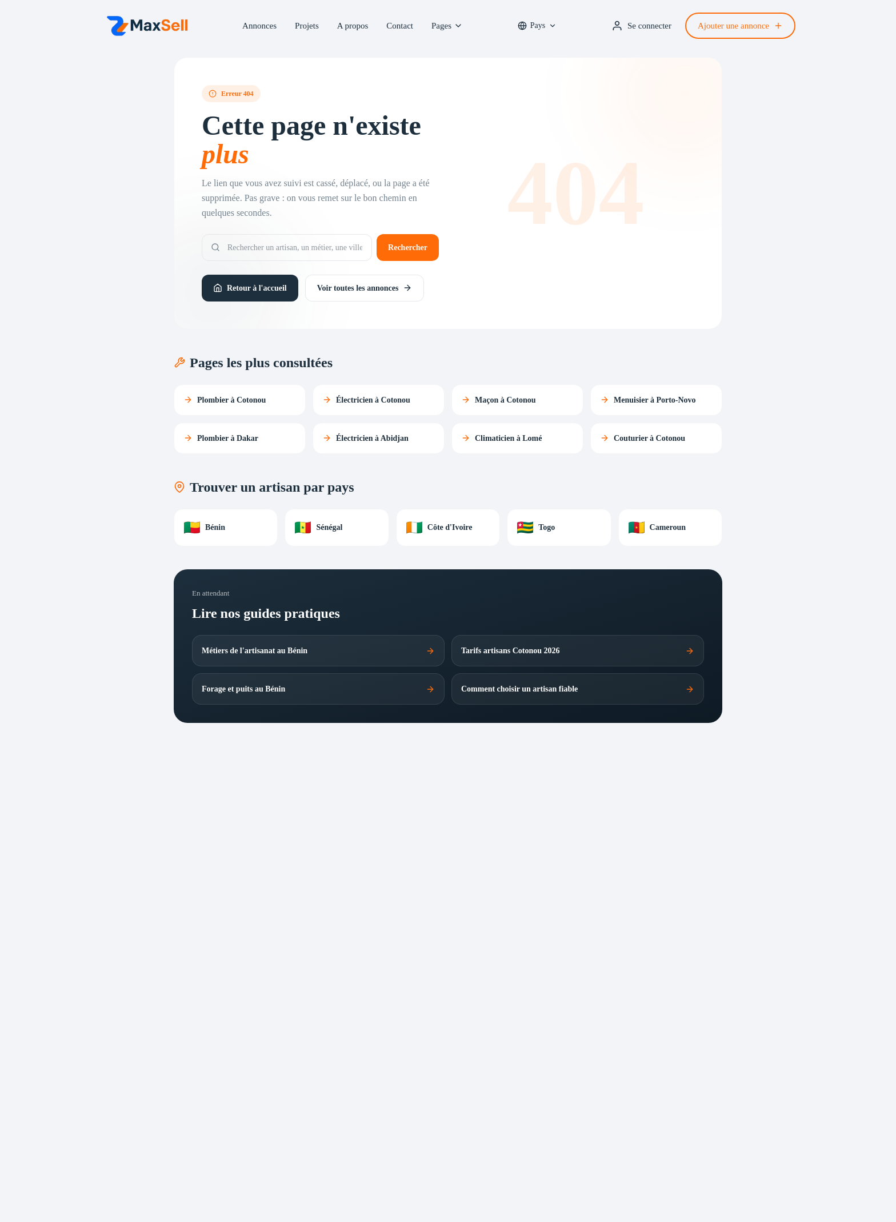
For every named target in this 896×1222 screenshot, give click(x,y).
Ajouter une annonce (740, 25)
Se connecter (641, 25)
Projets (307, 25)
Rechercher (407, 247)
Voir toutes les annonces (365, 287)
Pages (447, 25)
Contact (399, 25)
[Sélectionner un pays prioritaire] (537, 25)
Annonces (259, 25)
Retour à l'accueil (250, 287)
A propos (353, 25)
